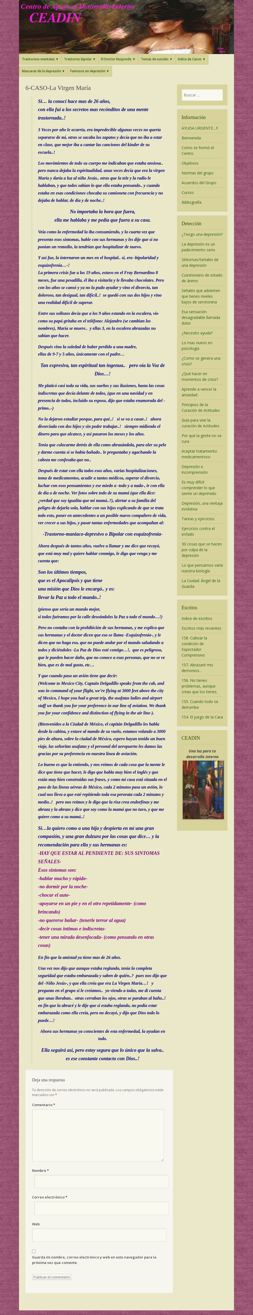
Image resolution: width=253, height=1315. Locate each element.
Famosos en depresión (87, 71)
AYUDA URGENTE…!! (200, 128)
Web (36, 1224)
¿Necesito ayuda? (197, 332)
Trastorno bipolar (78, 59)
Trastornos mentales (38, 59)
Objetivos (190, 163)
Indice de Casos (189, 59)
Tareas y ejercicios (198, 518)
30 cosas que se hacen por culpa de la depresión (202, 549)
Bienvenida (191, 137)
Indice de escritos (197, 618)
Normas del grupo (198, 172)
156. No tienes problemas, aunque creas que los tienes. (199, 686)
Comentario (43, 1104)
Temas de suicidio (155, 59)
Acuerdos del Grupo (199, 182)
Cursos (188, 192)
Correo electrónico (49, 1197)
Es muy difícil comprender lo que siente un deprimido (199, 487)
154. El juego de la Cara (202, 717)
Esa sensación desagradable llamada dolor (201, 317)
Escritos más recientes (201, 628)
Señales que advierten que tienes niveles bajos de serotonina (201, 296)
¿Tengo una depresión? (202, 234)
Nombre (40, 1170)
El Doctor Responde (116, 59)
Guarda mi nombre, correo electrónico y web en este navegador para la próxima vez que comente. (94, 1260)
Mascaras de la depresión (41, 71)
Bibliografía (191, 202)
